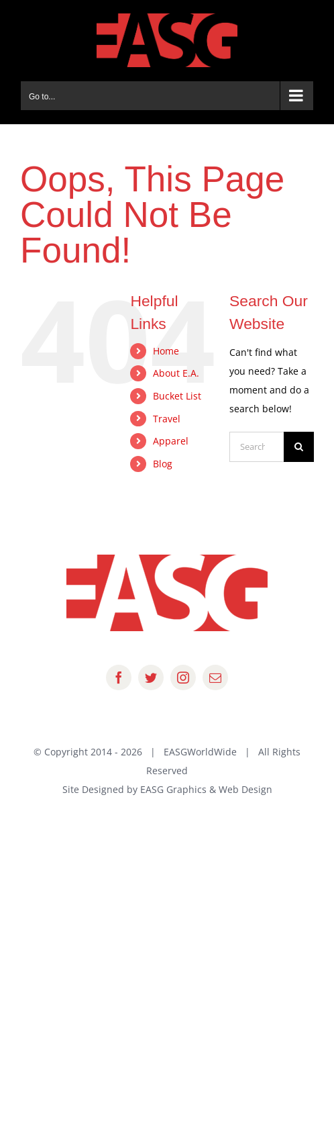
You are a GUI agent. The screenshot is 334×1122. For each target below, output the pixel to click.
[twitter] (151, 677)
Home (166, 350)
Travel (166, 418)
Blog (162, 463)
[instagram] (183, 677)
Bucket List (177, 395)
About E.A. (176, 373)
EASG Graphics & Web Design (206, 789)
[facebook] (118, 677)
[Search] (299, 447)
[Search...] (256, 447)
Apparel (170, 440)
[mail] (215, 677)
